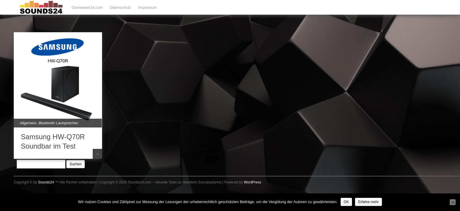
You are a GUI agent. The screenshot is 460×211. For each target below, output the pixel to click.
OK (346, 202)
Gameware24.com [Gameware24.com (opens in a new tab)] (87, 7)
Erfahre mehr (368, 202)
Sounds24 (46, 182)
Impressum (147, 7)
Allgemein (28, 123)
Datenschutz (120, 7)
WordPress (252, 182)
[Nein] (453, 202)
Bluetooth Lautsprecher (58, 123)
